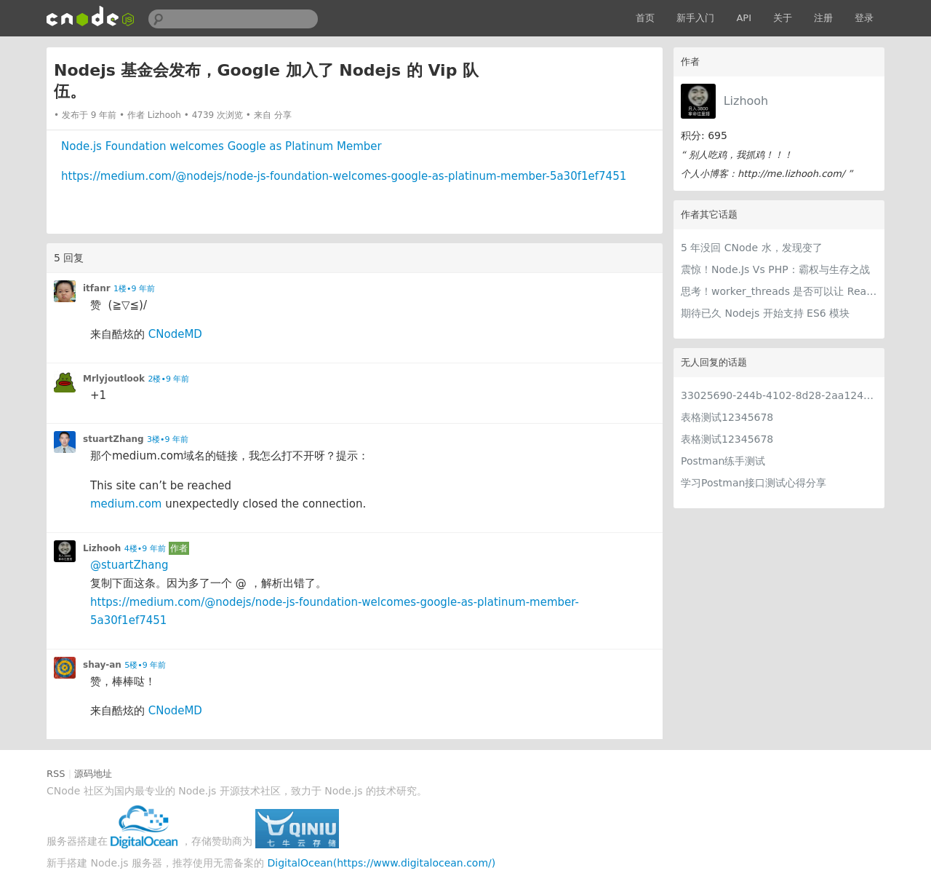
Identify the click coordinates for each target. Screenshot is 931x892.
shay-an (102, 665)
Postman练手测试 (723, 461)
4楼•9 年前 (145, 548)
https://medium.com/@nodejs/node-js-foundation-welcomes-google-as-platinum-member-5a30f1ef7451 (343, 176)
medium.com (125, 503)
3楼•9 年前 (167, 439)
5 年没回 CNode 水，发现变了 (752, 247)
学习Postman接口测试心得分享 (753, 483)
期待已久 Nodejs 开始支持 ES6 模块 (765, 313)
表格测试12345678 (727, 417)
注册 (823, 17)
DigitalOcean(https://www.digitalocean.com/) (382, 863)
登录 (864, 17)
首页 (645, 17)
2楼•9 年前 (168, 379)
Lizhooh (746, 101)
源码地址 (93, 773)
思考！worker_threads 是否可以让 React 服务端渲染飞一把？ (779, 291)
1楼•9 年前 (134, 288)
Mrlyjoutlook (114, 379)
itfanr (97, 288)
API (743, 17)
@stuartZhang (129, 565)
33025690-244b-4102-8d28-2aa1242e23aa (779, 395)
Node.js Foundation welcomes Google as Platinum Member (221, 146)
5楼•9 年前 (145, 665)
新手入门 (695, 17)
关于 (782, 17)
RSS (56, 773)
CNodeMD (175, 334)
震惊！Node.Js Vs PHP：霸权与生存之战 (775, 269)
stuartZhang (113, 439)
